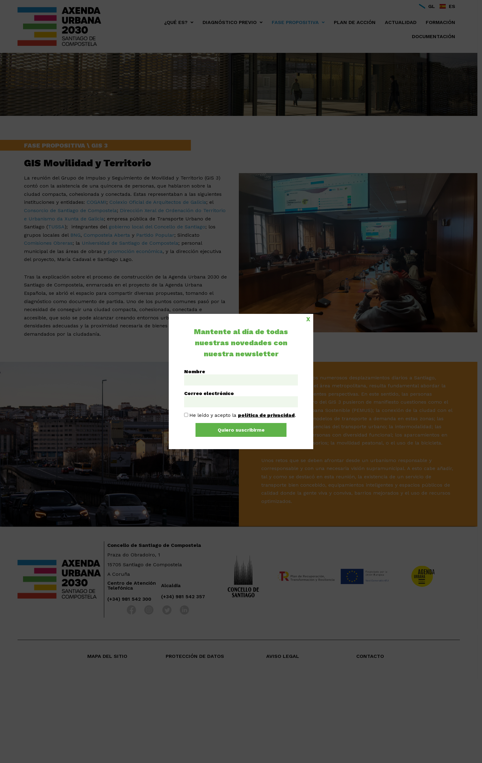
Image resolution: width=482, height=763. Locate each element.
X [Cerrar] (308, 319)
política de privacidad (266, 415)
